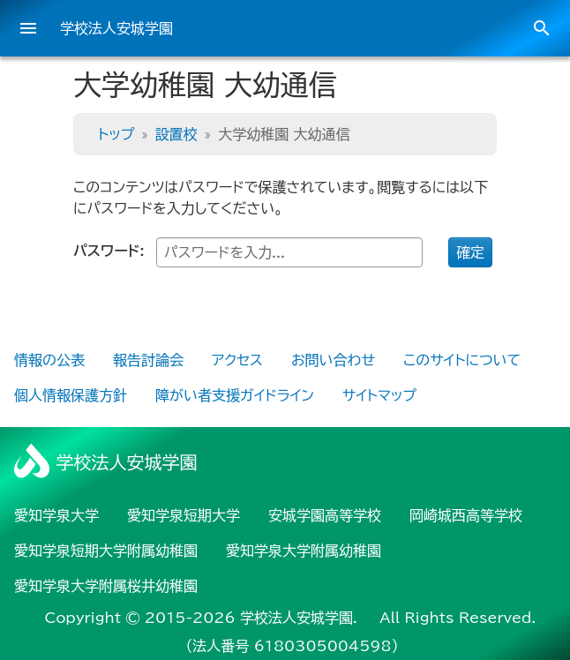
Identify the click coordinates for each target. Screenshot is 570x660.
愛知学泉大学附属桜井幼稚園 (106, 586)
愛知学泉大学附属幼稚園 (303, 551)
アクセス (237, 360)
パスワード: (248, 252)
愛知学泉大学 (56, 515)
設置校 (176, 134)
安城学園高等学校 (324, 515)
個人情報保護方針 (70, 395)
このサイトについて (462, 360)
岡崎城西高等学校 (465, 515)
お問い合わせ (333, 360)
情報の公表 (49, 360)
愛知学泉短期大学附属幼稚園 (106, 551)
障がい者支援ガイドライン (234, 395)
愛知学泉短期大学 (183, 515)
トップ (116, 134)
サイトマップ (379, 395)
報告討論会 (148, 360)
